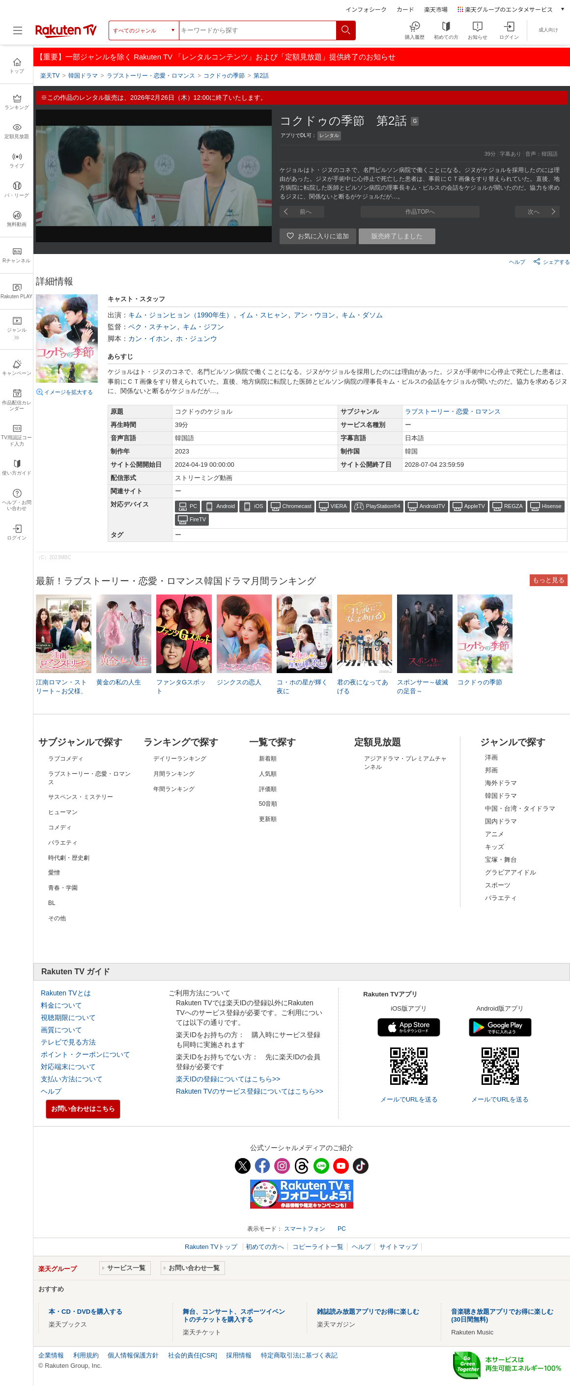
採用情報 (239, 1355)
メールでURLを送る (409, 1099)
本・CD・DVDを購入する (85, 1311)
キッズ (494, 846)
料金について (61, 1005)
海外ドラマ (501, 783)
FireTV (198, 519)
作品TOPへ (420, 211)
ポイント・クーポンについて (85, 1054)
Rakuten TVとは (66, 993)
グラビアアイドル (510, 872)
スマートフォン (304, 1228)
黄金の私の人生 (118, 682)
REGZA (513, 506)
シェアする (551, 261)
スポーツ (498, 885)
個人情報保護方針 (133, 1355)
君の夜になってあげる (362, 687)
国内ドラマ (501, 821)
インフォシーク (366, 9)
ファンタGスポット (181, 687)
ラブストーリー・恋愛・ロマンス (453, 411)
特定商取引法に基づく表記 (299, 1355)
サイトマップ (398, 1246)
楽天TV (49, 75)
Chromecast (297, 506)
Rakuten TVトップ (212, 1246)
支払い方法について (72, 1079)
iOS (258, 506)
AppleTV (474, 506)
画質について (61, 1030)
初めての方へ (265, 1246)
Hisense (552, 506)
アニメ (494, 834)
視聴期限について (68, 1017)
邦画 (491, 770)
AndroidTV (432, 506)
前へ (306, 211)
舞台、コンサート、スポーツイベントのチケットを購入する (234, 1315)
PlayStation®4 (383, 506)
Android (225, 506)
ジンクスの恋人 (239, 682)
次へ (534, 211)
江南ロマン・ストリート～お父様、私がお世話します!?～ (61, 692)
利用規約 (86, 1355)
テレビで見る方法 (68, 1042)
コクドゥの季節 (479, 682)
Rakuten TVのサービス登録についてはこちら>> (249, 1091)
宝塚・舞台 (501, 859)
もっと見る (549, 580)
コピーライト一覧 (317, 1246)
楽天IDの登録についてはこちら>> (228, 1079)
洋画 (491, 757)
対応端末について (68, 1067)
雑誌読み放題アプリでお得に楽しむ (368, 1311)
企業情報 (51, 1355)
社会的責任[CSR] (192, 1355)
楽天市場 (436, 9)
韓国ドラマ (501, 795)
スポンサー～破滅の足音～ (422, 687)
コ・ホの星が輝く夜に (302, 687)
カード (405, 9)
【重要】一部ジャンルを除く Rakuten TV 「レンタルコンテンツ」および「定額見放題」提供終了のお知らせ (216, 57)
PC (193, 506)
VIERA (339, 506)
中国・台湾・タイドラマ (520, 808)
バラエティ (501, 898)
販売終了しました (397, 236)
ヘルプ (517, 262)
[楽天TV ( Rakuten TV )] (66, 36)
